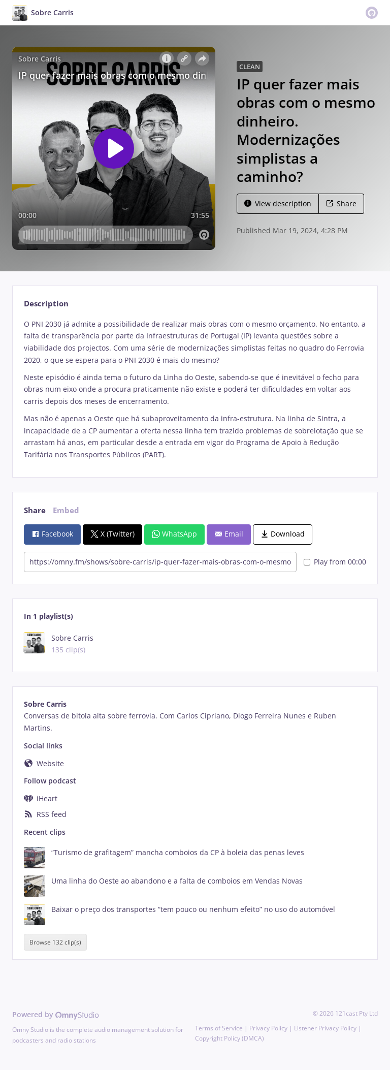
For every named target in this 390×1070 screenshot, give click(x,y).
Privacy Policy (268, 1028)
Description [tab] (46, 303)
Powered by (55, 1014)
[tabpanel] (195, 389)
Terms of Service (219, 1028)
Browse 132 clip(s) (55, 942)
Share (341, 203)
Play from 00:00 (335, 562)
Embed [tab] (66, 510)
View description (277, 203)
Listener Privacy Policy (325, 1028)
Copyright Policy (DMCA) (229, 1038)
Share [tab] (35, 510)
